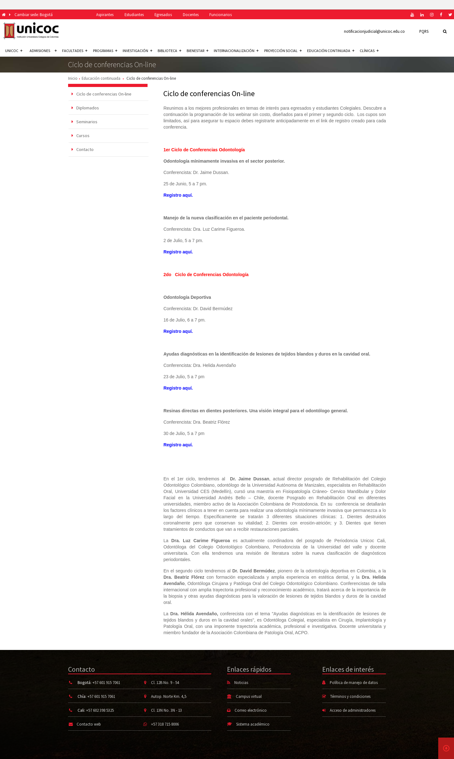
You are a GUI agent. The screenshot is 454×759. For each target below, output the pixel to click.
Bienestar (197, 50)
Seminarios (84, 122)
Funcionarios (220, 14)
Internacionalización (236, 50)
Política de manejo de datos (354, 682)
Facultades (74, 50)
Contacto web (89, 724)
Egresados (163, 14)
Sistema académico (253, 724)
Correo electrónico (251, 710)
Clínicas (369, 50)
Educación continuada (330, 50)
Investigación (137, 50)
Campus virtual (249, 696)
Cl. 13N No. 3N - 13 (166, 710)
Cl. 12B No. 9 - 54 (165, 682)
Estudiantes (134, 14)
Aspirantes (105, 14)
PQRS (423, 31)
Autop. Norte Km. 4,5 (168, 696)
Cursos (81, 135)
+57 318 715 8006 (165, 724)
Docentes (191, 14)
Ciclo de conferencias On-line (101, 94)
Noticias (241, 682)
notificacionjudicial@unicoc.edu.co (374, 31)
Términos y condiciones (350, 696)
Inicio (73, 78)
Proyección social (283, 50)
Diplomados (85, 108)
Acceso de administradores (352, 710)
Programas (105, 50)
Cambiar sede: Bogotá (34, 14)
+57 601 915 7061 (106, 682)
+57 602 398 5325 (100, 710)
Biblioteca (169, 50)
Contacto (83, 149)
